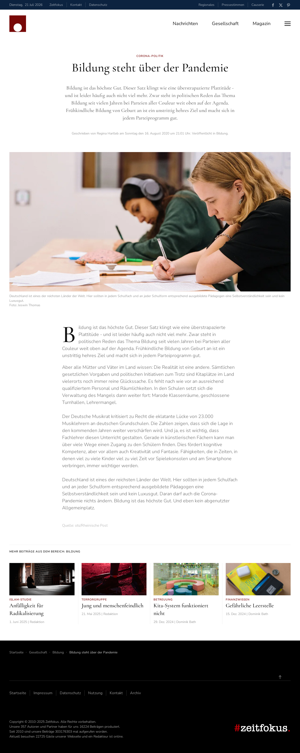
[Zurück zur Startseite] (17, 24)
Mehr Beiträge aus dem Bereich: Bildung (44, 551)
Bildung (222, 133)
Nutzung (95, 693)
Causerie (257, 5)
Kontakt (76, 5)
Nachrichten (185, 23)
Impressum (43, 693)
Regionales (206, 5)
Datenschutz (98, 5)
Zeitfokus (56, 5)
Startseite (17, 693)
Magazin (261, 23)
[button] (288, 24)
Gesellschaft (225, 23)
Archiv (135, 693)
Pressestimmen (233, 5)
